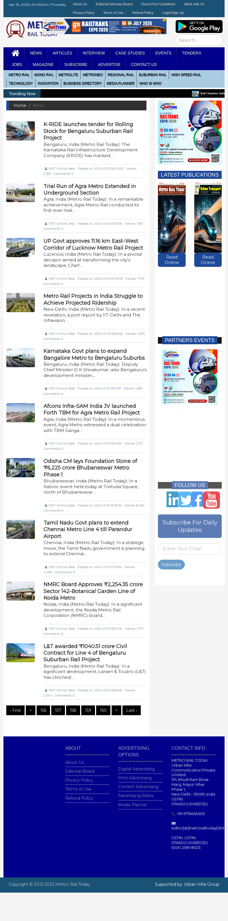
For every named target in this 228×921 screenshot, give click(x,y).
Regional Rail (121, 75)
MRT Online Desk (60, 169)
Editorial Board (79, 767)
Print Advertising (135, 774)
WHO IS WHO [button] (150, 83)
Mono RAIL (43, 75)
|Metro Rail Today (72, 884)
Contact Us (144, 64)
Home (19, 105)
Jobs (17, 64)
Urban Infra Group (201, 884)
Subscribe (171, 561)
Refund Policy (142, 13)
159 (88, 710)
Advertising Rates (136, 792)
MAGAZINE (43, 64)
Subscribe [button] (76, 64)
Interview (94, 53)
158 (73, 710)
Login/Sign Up (173, 13)
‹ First (15, 710)
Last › (131, 710)
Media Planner (132, 800)
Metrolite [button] (68, 75)
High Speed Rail (186, 75)
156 (43, 710)
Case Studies (130, 53)
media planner (120, 83)
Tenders (191, 53)
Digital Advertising (136, 765)
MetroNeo (93, 75)
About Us (80, 4)
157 (58, 710)
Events (163, 53)
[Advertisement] (188, 296)
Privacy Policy (83, 13)
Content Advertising (138, 783)
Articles (62, 53)
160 (103, 710)
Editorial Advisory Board (114, 4)
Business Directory (83, 83)
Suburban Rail (152, 75)
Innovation (48, 83)
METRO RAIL (19, 75)
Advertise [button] (109, 64)
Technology (21, 83)
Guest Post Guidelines (158, 4)
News (36, 53)
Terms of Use (113, 13)
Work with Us (194, 4)
